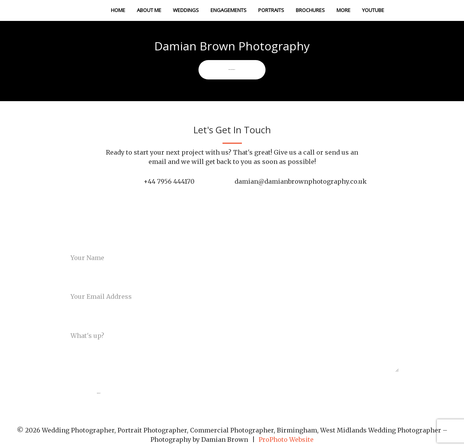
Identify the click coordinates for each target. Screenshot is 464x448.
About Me (149, 10)
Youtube (373, 10)
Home (118, 10)
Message (76, 319)
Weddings (186, 10)
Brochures (310, 10)
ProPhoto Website (286, 439)
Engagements (228, 10)
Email (72, 280)
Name (72, 241)
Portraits (271, 10)
